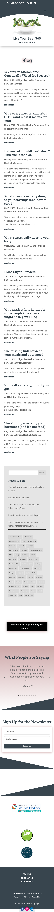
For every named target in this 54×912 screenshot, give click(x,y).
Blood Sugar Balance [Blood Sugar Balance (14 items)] (29, 541)
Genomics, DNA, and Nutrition (32, 159)
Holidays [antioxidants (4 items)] (38, 564)
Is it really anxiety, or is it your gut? (26, 387)
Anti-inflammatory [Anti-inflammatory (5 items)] (15, 537)
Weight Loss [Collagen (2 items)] (29, 595)
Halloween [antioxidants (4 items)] (22, 559)
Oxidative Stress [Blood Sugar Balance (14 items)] (29, 582)
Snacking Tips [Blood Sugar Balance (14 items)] (13, 591)
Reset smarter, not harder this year (24, 515)
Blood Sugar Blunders (20, 272)
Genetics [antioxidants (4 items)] (25, 555)
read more (9, 105)
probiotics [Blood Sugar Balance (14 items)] (41, 582)
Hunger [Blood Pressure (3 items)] (11, 573)
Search (41, 473)
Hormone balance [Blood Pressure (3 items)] (25, 568)
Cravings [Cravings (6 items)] (30, 546)
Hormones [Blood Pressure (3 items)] (37, 568)
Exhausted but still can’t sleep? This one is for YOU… (27, 153)
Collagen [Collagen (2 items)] (12, 546)
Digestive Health (26, 80)
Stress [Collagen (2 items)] (33, 591)
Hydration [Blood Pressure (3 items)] (20, 573)
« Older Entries (10, 461)
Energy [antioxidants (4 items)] (17, 555)
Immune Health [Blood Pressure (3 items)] (31, 573)
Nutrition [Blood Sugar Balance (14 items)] (18, 582)
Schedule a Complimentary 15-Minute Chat (27, 626)
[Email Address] (27, 739)
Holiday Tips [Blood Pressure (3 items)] (13, 568)
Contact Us (36, 897)
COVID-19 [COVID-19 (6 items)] (21, 546)
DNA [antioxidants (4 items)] (10, 555)
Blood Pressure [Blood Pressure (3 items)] (14, 541)
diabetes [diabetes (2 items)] (24, 550)
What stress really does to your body (27, 239)
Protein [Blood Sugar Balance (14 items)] (25, 586)
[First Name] (27, 732)
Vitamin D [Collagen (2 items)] (12, 595)
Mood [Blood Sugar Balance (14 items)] (11, 582)
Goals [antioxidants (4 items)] (33, 555)
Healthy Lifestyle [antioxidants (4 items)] (27, 564)
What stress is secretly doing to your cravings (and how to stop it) (25, 199)
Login (37, 904)
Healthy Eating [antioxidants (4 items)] (33, 559)
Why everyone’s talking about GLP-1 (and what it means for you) (26, 117)
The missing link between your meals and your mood (24, 353)
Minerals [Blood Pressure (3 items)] (39, 577)
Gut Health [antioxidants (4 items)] (12, 559)
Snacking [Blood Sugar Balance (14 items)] (40, 586)
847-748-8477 (17, 3)
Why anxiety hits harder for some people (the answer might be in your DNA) (24, 313)
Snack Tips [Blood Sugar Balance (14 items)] (24, 591)
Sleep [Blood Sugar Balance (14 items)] (32, 586)
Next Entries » (43, 461)
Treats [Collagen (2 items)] (40, 591)
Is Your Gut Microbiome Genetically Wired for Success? (27, 73)
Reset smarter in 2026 (18, 497)
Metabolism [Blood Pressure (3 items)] (21, 577)
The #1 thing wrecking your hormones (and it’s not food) (24, 425)
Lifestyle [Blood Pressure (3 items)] (12, 577)
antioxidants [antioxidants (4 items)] (28, 537)
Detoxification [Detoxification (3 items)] (13, 550)
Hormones (23, 129)
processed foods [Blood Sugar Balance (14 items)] (14, 586)
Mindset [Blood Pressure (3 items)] (30, 577)
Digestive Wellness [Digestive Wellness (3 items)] (36, 550)
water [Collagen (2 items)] (20, 595)
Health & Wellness (13, 163)
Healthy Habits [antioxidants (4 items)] (14, 564)
